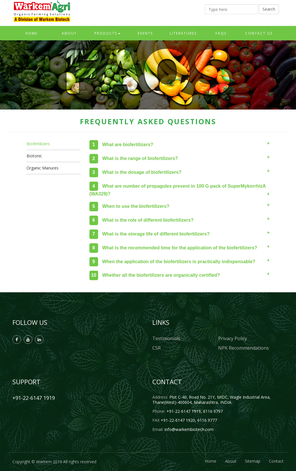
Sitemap (252, 461)
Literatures (183, 33)
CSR (156, 348)
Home (31, 33)
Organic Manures (43, 168)
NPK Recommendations (243, 348)
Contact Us (259, 33)
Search (269, 9)
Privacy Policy (232, 338)
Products (107, 33)
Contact (276, 461)
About (69, 33)
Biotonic (34, 156)
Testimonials (166, 338)
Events (145, 33)
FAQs (221, 33)
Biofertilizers (38, 143)
